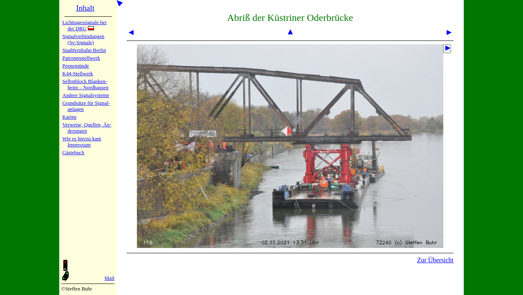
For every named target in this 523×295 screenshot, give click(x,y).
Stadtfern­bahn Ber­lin (84, 50)
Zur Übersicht (435, 260)
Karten (69, 117)
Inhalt (85, 8)
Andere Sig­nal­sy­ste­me (85, 95)
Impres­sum (79, 145)
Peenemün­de (75, 66)
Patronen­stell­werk (81, 58)
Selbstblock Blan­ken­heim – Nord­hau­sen (85, 84)
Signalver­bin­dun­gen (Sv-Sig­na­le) (83, 39)
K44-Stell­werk (77, 74)
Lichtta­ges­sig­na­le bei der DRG (84, 26)
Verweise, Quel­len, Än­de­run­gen (86, 128)
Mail (109, 278)
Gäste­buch (73, 152)
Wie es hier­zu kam (81, 139)
